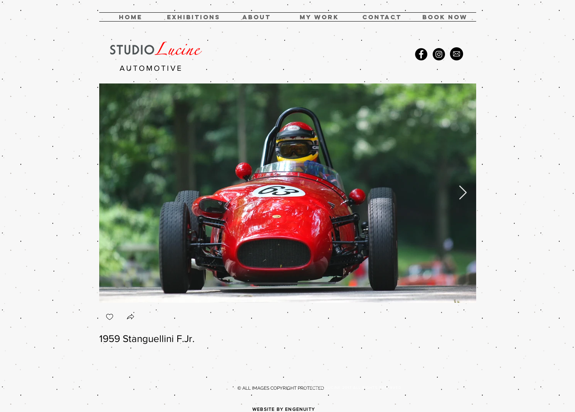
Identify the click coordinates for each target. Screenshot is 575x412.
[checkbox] (109, 317)
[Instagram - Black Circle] (439, 54)
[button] (319, 17)
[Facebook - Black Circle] (421, 54)
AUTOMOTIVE (151, 68)
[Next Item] (462, 192)
